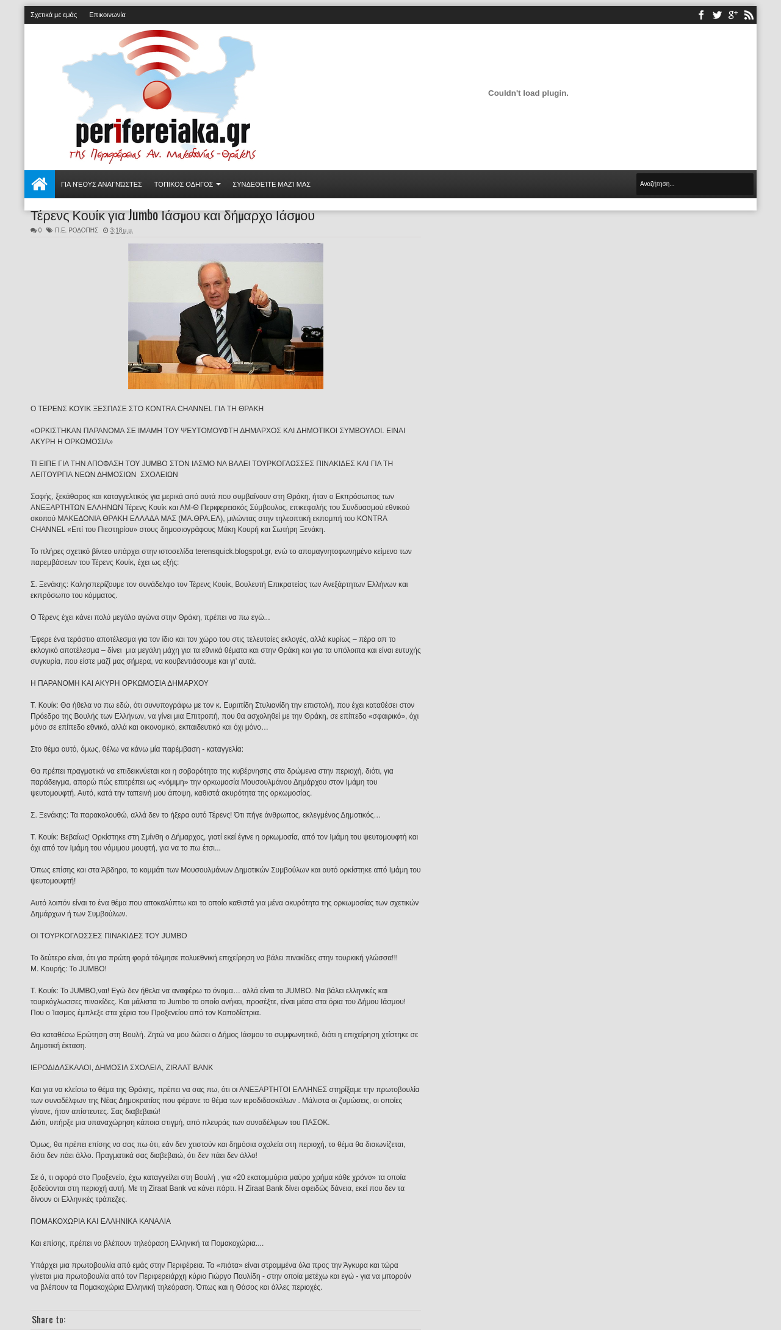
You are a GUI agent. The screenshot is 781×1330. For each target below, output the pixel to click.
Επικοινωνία (107, 14)
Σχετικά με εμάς (54, 14)
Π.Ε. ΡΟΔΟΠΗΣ (76, 230)
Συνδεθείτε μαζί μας (271, 184)
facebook (701, 15)
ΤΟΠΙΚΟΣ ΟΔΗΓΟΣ (184, 184)
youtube (733, 15)
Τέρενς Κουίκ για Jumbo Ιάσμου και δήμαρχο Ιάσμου (173, 214)
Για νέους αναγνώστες (101, 184)
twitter (717, 15)
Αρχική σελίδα (39, 184)
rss (749, 15)
